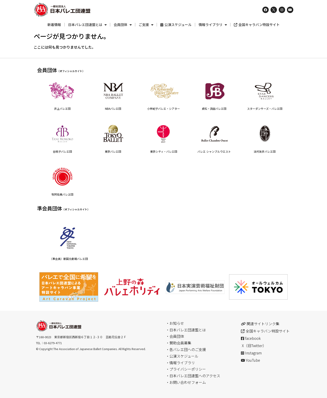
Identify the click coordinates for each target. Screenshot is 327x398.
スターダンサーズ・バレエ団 (264, 108)
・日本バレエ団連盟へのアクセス (193, 375)
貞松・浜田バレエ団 (214, 108)
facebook (253, 338)
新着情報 (54, 24)
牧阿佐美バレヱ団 (62, 194)
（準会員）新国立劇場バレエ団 (69, 259)
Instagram (253, 353)
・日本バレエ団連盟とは (186, 330)
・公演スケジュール (182, 356)
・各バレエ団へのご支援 (186, 349)
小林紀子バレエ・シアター (163, 108)
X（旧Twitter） (254, 345)
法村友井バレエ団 (265, 151)
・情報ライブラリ (180, 362)
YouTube (253, 360)
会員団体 (123, 25)
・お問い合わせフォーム (186, 382)
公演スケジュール (176, 24)
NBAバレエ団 (113, 108)
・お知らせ (175, 323)
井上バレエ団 (62, 108)
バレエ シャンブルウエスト (214, 151)
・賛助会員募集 (178, 343)
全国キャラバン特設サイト (257, 24)
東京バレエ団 (113, 151)
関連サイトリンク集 (263, 323)
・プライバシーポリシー (186, 369)
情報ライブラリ (213, 25)
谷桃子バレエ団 (62, 151)
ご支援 (146, 25)
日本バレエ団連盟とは (87, 25)
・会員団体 (175, 336)
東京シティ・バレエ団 (163, 151)
